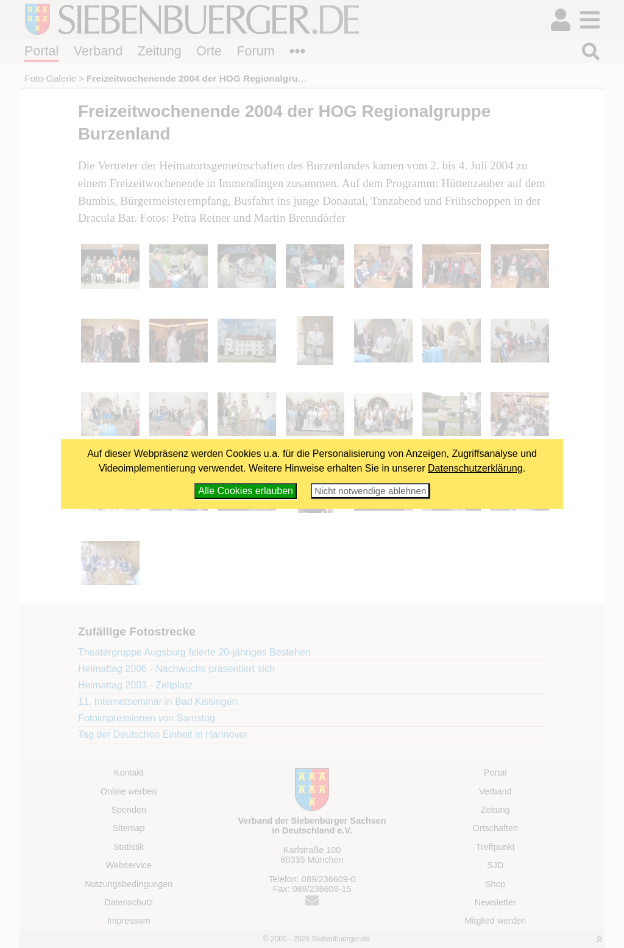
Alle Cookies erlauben (245, 491)
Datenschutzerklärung (475, 468)
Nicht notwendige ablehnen (370, 491)
